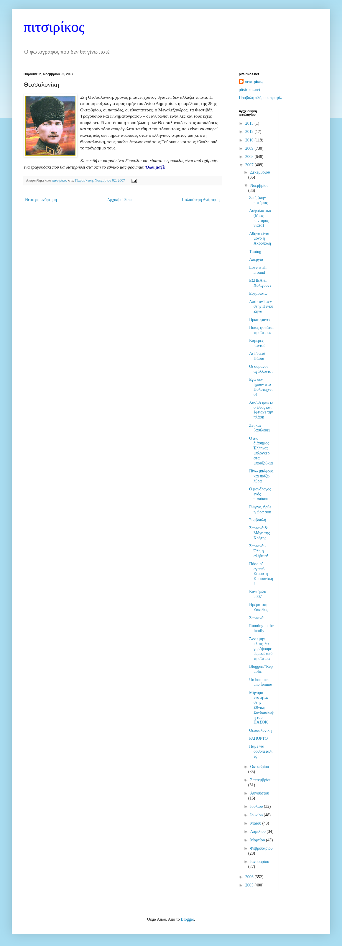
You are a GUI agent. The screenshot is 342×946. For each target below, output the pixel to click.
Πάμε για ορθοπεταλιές (260, 751)
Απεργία (256, 259)
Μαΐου (256, 823)
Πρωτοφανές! (260, 319)
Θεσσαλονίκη (260, 730)
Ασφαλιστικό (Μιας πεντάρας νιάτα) (260, 218)
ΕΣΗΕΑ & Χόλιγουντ (260, 283)
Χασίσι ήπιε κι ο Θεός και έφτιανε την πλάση (261, 409)
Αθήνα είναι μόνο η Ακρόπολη (260, 238)
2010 (250, 140)
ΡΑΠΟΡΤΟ (258, 738)
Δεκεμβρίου (260, 172)
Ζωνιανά (256, 618)
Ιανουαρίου (259, 861)
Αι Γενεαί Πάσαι (257, 356)
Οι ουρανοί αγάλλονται (261, 369)
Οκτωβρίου (259, 766)
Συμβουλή (257, 520)
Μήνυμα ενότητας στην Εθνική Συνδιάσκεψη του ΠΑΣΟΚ (261, 707)
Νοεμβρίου (259, 185)
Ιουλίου (257, 806)
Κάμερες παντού (257, 343)
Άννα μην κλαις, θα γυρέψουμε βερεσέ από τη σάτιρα (260, 649)
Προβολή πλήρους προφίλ (260, 97)
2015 (250, 123)
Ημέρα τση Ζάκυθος (258, 607)
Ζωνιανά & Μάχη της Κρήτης (259, 533)
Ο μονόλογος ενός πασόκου (260, 494)
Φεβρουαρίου (261, 848)
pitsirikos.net (249, 90)
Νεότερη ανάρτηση (41, 199)
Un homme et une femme (260, 682)
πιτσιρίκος (54, 27)
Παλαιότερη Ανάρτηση (201, 199)
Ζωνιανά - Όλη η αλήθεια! (258, 551)
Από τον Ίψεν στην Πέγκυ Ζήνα (261, 306)
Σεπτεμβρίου (260, 780)
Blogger (187, 919)
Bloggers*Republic (261, 669)
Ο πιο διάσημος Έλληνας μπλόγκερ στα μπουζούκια (261, 450)
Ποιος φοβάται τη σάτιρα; (261, 330)
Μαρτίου (258, 840)
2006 (250, 877)
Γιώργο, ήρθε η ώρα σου (260, 509)
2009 (250, 148)
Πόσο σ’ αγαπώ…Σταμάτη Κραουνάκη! (261, 574)
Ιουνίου (257, 815)
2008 (250, 156)
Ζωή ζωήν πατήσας (258, 200)
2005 (250, 885)
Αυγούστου (259, 793)
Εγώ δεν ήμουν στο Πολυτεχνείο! (260, 386)
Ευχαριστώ (258, 293)
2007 (250, 165)
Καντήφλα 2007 (257, 594)
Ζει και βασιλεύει (259, 428)
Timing (255, 251)
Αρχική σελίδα (119, 199)
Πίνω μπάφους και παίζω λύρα (261, 476)
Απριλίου (258, 831)
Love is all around (258, 270)
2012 (250, 131)
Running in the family (261, 628)
